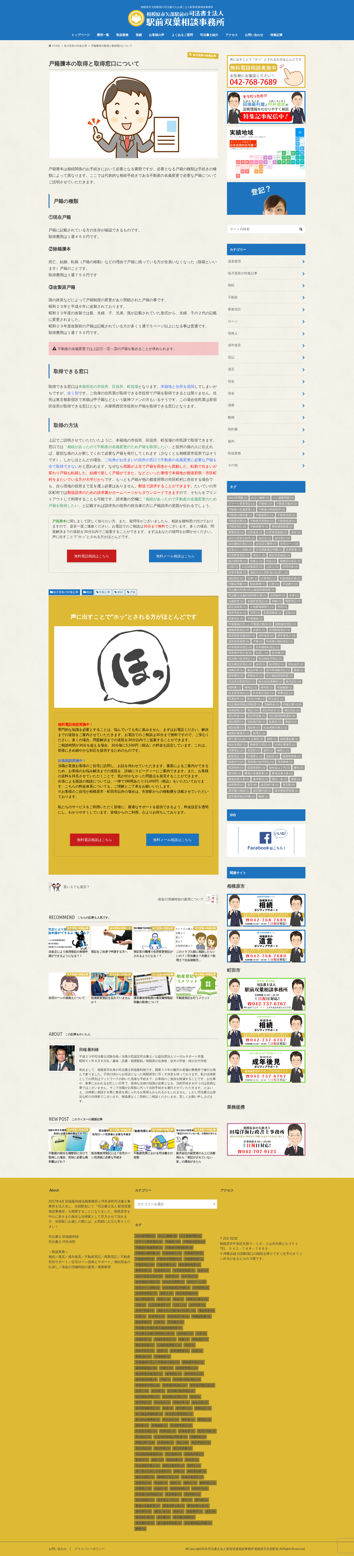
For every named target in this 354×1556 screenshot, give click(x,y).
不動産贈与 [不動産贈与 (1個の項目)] (259, 526)
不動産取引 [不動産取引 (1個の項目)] (265, 515)
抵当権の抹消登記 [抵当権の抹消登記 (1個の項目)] (241, 658)
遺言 (231, 369)
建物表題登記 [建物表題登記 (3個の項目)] (238, 630)
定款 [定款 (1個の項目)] (290, 612)
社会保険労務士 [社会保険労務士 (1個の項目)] (275, 727)
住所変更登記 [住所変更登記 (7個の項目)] (238, 555)
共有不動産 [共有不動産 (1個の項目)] (237, 572)
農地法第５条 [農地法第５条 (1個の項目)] (238, 779)
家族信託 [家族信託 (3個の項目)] (236, 618)
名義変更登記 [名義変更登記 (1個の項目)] (257, 601)
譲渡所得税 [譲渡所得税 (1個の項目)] (292, 756)
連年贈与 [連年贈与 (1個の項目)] (260, 779)
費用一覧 (103, 35)
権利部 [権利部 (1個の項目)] (267, 687)
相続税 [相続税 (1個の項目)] (253, 727)
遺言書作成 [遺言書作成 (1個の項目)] (262, 790)
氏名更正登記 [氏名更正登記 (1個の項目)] (263, 693)
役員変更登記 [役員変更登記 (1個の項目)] (279, 630)
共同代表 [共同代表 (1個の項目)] (290, 566)
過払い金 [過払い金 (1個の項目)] (279, 779)
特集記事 (276, 35)
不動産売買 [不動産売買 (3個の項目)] (237, 521)
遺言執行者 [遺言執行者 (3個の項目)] (270, 784)
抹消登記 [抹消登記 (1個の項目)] (276, 664)
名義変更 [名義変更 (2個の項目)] (236, 601)
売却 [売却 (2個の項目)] (282, 606)
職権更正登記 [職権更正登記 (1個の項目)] (260, 744)
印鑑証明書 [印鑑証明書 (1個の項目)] (237, 584)
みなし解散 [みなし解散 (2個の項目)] (260, 497)
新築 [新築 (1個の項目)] (298, 670)
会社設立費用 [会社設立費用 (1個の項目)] (266, 543)
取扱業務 (122, 35)
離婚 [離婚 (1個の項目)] (263, 796)
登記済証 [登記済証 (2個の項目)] (291, 710)
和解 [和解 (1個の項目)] (276, 601)
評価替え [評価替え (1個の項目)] (254, 756)
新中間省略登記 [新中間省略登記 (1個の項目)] (278, 670)
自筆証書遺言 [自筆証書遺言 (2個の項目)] (285, 744)
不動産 (233, 297)
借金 (231, 393)
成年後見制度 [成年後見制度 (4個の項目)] (238, 641)
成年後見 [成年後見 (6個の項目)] (266, 635)
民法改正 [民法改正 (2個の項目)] (275, 698)
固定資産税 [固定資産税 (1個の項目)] (237, 606)
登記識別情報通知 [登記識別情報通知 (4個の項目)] (282, 716)
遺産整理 (234, 261)
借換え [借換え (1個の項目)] (256, 561)
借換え (233, 333)
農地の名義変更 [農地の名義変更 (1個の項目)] (256, 773)
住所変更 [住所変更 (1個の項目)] (293, 549)
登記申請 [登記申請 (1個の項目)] (236, 716)
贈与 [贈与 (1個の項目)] (298, 767)
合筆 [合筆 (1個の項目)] (294, 595)
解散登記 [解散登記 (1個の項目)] (236, 756)
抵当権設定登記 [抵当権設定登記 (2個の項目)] (240, 664)
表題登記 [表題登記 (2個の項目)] (236, 750)
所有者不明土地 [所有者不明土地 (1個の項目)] (240, 652)
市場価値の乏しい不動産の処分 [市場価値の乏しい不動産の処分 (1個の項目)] (250, 624)
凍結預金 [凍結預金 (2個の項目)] (236, 578)
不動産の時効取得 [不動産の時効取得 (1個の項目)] (271, 509)
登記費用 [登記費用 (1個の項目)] (236, 721)
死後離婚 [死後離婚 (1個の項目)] (284, 687)
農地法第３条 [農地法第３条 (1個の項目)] (282, 773)
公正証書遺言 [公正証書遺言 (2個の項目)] (252, 566)
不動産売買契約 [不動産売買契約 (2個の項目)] (262, 521)
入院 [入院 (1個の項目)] (233, 566)
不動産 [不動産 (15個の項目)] (265, 503)
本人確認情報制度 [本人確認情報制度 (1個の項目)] (279, 675)
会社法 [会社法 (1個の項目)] (264, 538)
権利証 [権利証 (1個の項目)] (250, 687)
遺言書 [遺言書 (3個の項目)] (289, 784)
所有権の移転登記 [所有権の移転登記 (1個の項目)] (279, 641)
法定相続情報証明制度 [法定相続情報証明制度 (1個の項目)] (244, 704)
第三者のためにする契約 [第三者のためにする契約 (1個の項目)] (245, 739)
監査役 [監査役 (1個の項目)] (275, 721)
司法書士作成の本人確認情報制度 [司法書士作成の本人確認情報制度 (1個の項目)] (251, 589)
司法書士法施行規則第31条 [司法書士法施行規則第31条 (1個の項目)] (247, 595)
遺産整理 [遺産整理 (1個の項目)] (236, 784)
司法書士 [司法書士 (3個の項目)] (290, 584)
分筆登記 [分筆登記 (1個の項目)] (268, 578)
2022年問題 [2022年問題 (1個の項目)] (237, 497)
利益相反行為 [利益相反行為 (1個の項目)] (290, 578)
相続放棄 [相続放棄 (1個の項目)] (236, 727)
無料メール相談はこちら (175, 556)
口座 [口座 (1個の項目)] (274, 584)
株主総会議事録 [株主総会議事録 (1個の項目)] (270, 681)
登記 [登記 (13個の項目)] (252, 710)
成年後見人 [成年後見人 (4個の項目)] (286, 635)
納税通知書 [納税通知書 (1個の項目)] (289, 739)
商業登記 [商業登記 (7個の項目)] (293, 601)
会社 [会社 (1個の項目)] (296, 532)
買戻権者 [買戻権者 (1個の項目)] (285, 762)
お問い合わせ (254, 35)
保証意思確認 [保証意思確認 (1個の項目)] (279, 555)
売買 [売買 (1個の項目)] (255, 612)
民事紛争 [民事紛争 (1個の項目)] (236, 698)
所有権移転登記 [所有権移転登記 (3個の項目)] (267, 647)
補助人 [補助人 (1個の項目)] (283, 750)
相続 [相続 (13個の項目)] (291, 721)
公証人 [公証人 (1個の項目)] (272, 566)
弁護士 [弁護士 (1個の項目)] (259, 630)
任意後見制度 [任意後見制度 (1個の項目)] (276, 532)
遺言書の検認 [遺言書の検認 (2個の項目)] (238, 790)
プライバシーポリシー (89, 1549)
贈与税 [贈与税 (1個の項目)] (234, 773)
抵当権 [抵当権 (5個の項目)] (278, 652)
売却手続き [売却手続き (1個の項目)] (237, 612)
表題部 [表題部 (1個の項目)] (253, 750)
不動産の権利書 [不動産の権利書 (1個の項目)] (240, 515)
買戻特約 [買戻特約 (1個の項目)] (236, 767)
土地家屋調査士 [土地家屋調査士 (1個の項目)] (262, 606)
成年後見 (234, 345)
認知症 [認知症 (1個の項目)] (272, 756)
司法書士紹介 (209, 35)
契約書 (233, 429)
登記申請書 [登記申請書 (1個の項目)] (256, 716)
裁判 (231, 441)
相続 (89, 592)
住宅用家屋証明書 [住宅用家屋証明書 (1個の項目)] (269, 549)
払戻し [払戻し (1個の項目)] (262, 652)
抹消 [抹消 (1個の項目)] (260, 664)
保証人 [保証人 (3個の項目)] (259, 555)
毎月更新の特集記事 (65, 592)
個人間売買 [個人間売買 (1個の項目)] (237, 561)
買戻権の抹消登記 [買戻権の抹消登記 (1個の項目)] (260, 762)
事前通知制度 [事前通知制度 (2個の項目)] (282, 526)
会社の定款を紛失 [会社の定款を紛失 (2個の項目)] (241, 538)
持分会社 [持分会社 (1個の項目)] (295, 664)
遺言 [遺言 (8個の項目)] (252, 784)
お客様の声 (156, 35)
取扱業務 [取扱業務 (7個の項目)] (257, 584)
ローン (233, 321)
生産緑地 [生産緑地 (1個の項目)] (236, 710)
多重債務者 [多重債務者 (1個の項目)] (272, 612)
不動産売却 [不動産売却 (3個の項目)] (286, 515)
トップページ (80, 35)
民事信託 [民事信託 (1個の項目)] (285, 693)
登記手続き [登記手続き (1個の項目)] (271, 710)
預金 (231, 381)
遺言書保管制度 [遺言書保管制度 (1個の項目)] (286, 790)
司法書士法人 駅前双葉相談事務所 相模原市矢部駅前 (243, 1549)
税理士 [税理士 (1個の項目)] (259, 733)
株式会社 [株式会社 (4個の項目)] (293, 681)
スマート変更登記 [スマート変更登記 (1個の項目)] (241, 503)
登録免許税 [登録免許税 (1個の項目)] (256, 721)
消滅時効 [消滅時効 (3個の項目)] (271, 704)
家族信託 (234, 309)
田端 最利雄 (89, 1049)
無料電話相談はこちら (91, 556)
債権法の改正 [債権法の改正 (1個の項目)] (290, 561)
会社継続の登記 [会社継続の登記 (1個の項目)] (240, 543)
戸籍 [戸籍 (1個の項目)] (257, 641)
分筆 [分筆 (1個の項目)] (252, 578)
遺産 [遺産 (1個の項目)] (296, 779)
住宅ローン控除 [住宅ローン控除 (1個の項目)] (240, 549)
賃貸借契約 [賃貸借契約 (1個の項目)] (256, 767)
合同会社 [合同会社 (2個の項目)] (277, 595)
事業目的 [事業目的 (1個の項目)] (236, 532)
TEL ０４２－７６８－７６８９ (244, 1248)
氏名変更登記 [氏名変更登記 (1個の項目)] (238, 693)
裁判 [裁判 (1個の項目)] (268, 750)
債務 (231, 405)
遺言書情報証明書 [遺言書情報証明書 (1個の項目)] (241, 796)
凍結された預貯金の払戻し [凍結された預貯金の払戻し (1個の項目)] (269, 572)
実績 (139, 35)
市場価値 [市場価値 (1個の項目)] (254, 618)
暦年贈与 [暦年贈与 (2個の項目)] (236, 675)
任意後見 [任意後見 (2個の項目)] (254, 532)
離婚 (231, 417)
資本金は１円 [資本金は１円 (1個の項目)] (279, 767)
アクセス (232, 35)
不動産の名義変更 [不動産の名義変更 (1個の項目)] (241, 509)
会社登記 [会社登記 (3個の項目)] (282, 538)
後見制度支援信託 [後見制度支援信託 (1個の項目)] (241, 635)
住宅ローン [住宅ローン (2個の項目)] (289, 543)
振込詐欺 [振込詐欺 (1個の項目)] (254, 670)
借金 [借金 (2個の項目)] (271, 561)
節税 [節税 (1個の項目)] (271, 739)
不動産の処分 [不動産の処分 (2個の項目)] (286, 503)
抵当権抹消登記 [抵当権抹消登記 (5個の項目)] (270, 658)
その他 (233, 465)
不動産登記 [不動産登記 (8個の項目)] (237, 526)
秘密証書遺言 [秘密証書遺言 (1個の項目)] (238, 733)
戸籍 (132, 592)
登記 (231, 357)
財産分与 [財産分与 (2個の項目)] (236, 762)
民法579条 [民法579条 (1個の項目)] (256, 698)
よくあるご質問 (182, 35)
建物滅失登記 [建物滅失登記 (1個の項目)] (285, 624)
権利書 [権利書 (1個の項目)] (234, 687)
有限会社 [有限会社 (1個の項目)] (254, 675)
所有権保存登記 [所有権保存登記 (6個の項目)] (240, 647)
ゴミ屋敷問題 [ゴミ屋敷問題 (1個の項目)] (283, 497)
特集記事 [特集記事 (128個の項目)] (292, 704)
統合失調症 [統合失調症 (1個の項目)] (237, 744)
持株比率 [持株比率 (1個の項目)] (236, 670)
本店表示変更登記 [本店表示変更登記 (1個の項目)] (241, 681)
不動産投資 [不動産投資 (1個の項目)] (286, 521)
